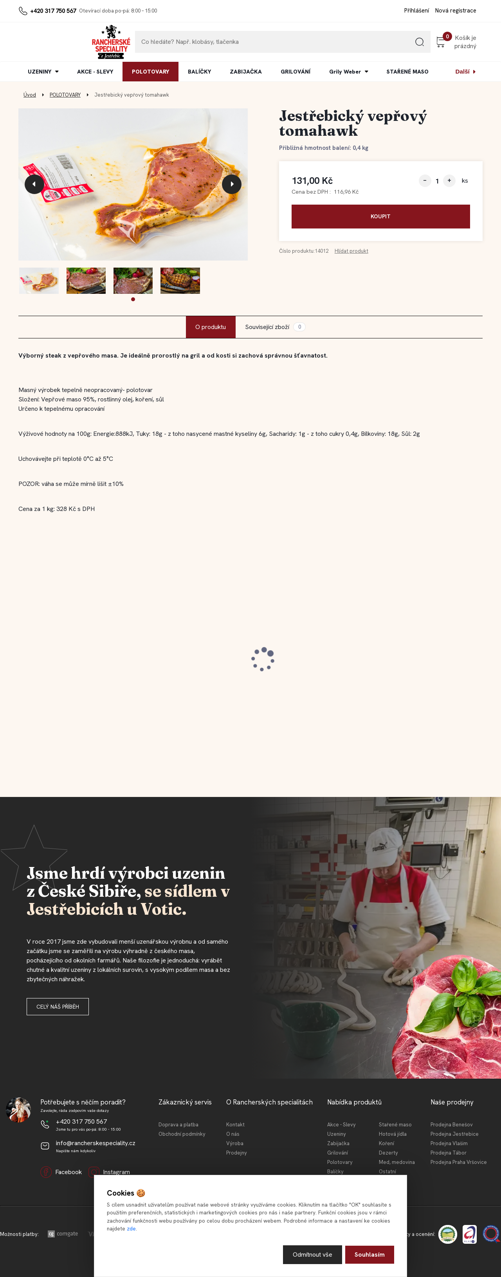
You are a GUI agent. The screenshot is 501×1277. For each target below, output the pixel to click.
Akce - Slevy (341, 1124)
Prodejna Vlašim (449, 1143)
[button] (133, 299)
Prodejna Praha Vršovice (459, 1162)
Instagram (109, 1172)
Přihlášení (416, 10)
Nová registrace (455, 10)
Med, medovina (397, 1162)
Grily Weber (345, 71)
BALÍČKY (199, 71)
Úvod (29, 95)
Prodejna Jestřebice (455, 1134)
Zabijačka (338, 1143)
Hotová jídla (393, 1134)
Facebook (61, 1172)
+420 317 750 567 (53, 11)
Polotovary (340, 1162)
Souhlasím (370, 1254)
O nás (233, 1134)
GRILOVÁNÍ (295, 71)
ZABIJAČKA (246, 71)
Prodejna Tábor (449, 1152)
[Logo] (42, 41)
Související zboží (275, 326)
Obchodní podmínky (182, 1134)
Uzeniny (336, 1134)
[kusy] (437, 181)
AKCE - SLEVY (95, 71)
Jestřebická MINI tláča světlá (304, 655)
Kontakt (235, 1124)
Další (463, 71)
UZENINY (39, 71)
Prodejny (236, 1152)
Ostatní (387, 1171)
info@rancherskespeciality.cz (95, 1143)
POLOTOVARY (150, 71)
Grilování (337, 1152)
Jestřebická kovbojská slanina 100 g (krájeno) (188, 659)
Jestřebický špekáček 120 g (421, 655)
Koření (386, 1143)
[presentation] (34, 184)
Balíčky (335, 1171)
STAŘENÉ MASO (408, 71)
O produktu (210, 327)
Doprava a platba (178, 1124)
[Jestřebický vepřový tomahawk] (133, 184)
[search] (411, 44)
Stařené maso (395, 1124)
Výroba (234, 1143)
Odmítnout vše (312, 1254)
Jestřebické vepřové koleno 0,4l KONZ (74, 659)
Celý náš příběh (57, 1006)
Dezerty (388, 1152)
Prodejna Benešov (452, 1124)
